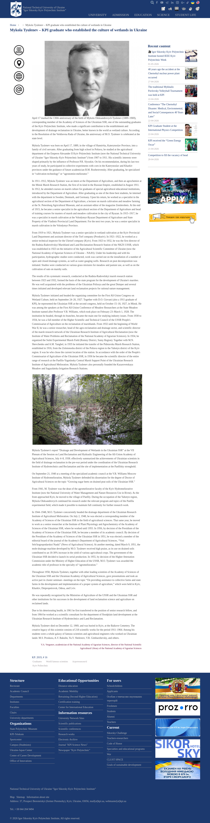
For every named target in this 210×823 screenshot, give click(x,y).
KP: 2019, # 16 (39, 657)
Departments (16, 696)
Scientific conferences (69, 729)
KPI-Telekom (17, 734)
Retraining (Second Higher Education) (77, 696)
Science (163, 15)
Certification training (69, 701)
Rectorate (15, 686)
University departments (22, 718)
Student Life (185, 15)
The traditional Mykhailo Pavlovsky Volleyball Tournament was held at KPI (165, 90)
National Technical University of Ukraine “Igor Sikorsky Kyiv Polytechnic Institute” (44, 9)
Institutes (14, 701)
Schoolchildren (114, 686)
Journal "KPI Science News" (73, 744)
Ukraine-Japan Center (21, 750)
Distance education (68, 686)
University (97, 15)
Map (12, 797)
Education (143, 15)
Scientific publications (69, 723)
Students (111, 711)
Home (13, 25)
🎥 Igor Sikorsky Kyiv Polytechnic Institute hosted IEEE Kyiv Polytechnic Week (166, 55)
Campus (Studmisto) (20, 744)
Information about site (38, 797)
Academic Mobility (68, 691)
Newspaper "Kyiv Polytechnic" (74, 750)
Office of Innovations (21, 760)
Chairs (13, 712)
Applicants (112, 691)
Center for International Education (75, 707)
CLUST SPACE (115, 759)
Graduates (37, 661)
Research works (66, 734)
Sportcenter (16, 739)
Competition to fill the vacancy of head (168, 155)
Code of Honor (114, 743)
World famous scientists (57, 661)
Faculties (14, 707)
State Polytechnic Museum (23, 729)
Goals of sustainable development (124, 764)
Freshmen (112, 706)
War (109, 754)
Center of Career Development (25, 755)
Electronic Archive (67, 739)
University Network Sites (71, 718)
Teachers (111, 722)
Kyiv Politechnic (40, 665)
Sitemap (20, 797)
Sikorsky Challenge (117, 733)
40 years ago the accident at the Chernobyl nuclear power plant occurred (164, 73)
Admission (120, 15)
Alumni (111, 716)
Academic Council (19, 691)
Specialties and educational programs (126, 749)
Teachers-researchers (117, 738)
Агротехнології (79, 661)
